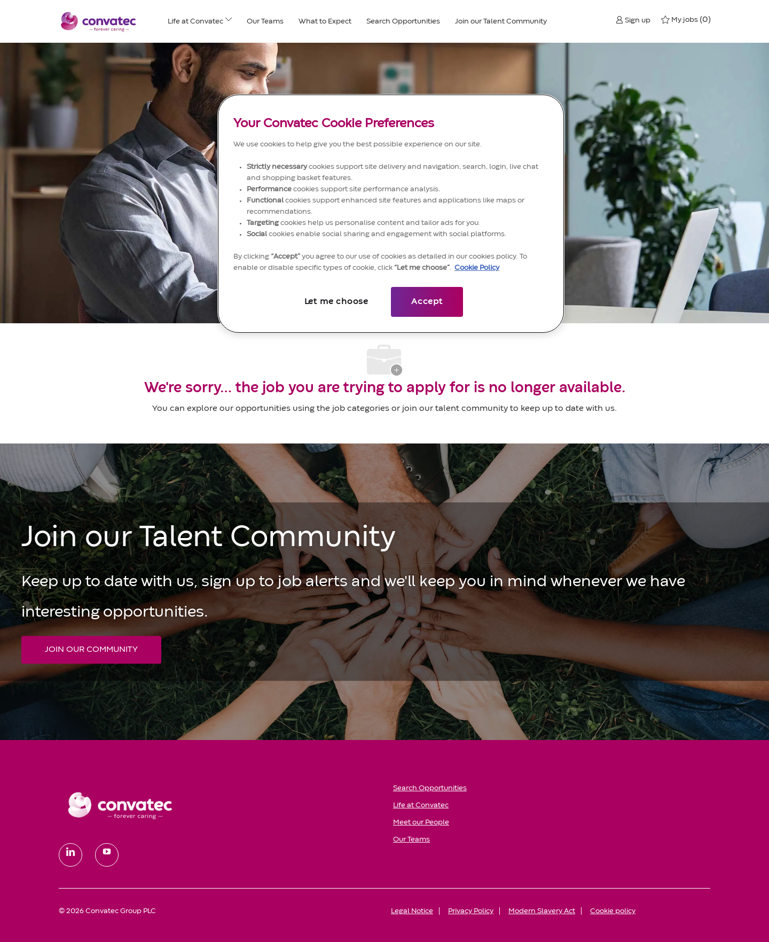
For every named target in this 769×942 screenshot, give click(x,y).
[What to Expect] (325, 21)
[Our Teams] (265, 21)
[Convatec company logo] (99, 21)
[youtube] (107, 855)
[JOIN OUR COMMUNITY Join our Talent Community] (91, 650)
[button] (633, 20)
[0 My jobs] (685, 19)
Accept (427, 302)
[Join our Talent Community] (501, 21)
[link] (218, 805)
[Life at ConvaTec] (195, 21)
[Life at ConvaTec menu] (228, 21)
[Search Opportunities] (403, 21)
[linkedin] (70, 855)
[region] (390, 213)
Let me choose (336, 302)
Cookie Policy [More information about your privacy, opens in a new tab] (476, 267)
